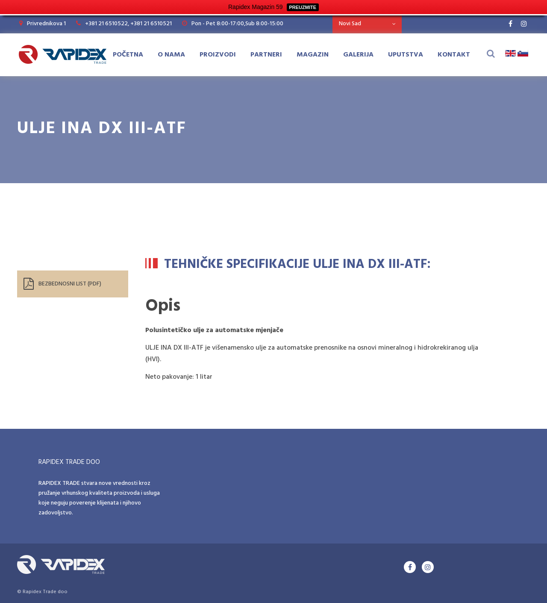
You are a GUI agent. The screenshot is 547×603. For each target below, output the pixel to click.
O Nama (171, 54)
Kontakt (454, 54)
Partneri (266, 54)
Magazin (313, 54)
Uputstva (405, 54)
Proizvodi (218, 54)
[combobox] (367, 23)
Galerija (358, 54)
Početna (128, 54)
